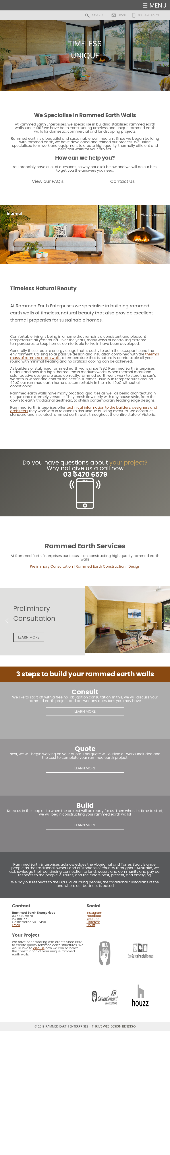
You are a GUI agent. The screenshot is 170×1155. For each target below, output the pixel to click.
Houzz (91, 925)
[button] (6, 620)
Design (134, 566)
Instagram (94, 912)
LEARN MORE (85, 711)
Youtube (93, 919)
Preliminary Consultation (51, 566)
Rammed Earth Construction (101, 566)
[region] (85, 55)
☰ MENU (154, 6)
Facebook (94, 916)
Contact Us (122, 181)
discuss (38, 948)
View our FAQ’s (48, 181)
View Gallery (150, 214)
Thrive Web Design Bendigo (114, 1026)
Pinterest (93, 922)
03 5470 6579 (148, 15)
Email (122, 15)
